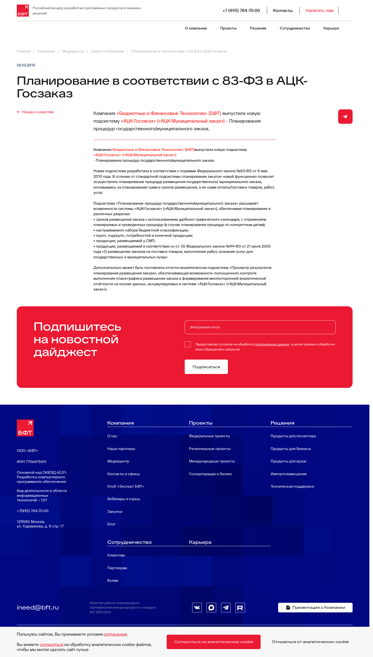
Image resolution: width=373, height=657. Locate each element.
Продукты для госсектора (293, 435)
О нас (112, 435)
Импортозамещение (289, 473)
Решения (258, 28)
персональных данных (272, 344)
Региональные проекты (210, 448)
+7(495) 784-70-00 (33, 511)
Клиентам (116, 555)
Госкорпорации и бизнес (210, 473)
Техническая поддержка (292, 486)
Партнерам (117, 567)
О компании (196, 28)
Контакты (283, 10)
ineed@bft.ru (38, 607)
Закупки (114, 511)
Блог (111, 524)
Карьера (331, 28)
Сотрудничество (295, 28)
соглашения (115, 634)
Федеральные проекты (209, 435)
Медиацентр (118, 461)
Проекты (228, 28)
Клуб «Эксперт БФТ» (125, 486)
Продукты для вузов (288, 461)
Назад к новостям (37, 111)
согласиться (51, 644)
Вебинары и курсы (123, 498)
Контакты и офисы (123, 473)
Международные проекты (212, 461)
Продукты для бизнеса (291, 448)
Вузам (112, 580)
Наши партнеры (121, 448)
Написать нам (320, 10)
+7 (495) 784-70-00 (241, 10)
